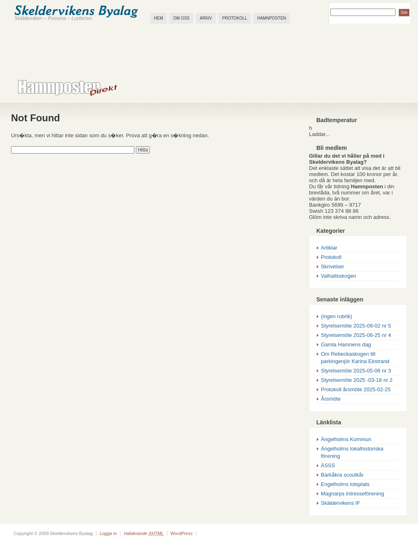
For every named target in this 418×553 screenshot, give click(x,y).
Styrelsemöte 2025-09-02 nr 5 (356, 326)
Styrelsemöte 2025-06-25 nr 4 (356, 335)
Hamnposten (271, 18)
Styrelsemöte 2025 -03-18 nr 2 (357, 380)
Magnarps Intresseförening (352, 494)
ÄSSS (328, 465)
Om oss (181, 18)
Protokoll (234, 18)
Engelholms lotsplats (345, 484)
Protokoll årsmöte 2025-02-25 (356, 389)
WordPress (181, 533)
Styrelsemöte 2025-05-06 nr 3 (356, 371)
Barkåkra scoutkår (342, 475)
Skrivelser (332, 266)
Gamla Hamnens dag (346, 344)
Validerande (143, 533)
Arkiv (206, 18)
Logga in (108, 533)
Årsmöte (330, 399)
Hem (158, 18)
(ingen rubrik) (336, 316)
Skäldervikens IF (340, 503)
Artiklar (329, 248)
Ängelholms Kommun (346, 439)
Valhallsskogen (338, 276)
